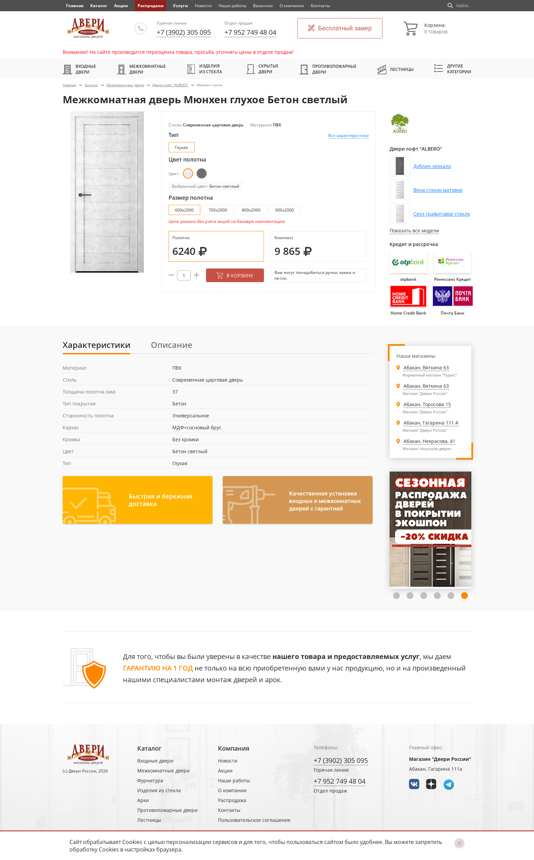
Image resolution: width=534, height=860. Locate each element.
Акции (121, 6)
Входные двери (79, 69)
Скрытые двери (262, 68)
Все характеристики (348, 135)
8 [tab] (464, 595)
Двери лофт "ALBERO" (170, 84)
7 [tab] (450, 595)
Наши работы (232, 6)
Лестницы (395, 69)
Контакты (320, 6)
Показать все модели (414, 230)
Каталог (98, 6)
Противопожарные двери (328, 69)
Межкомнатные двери (141, 69)
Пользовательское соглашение (254, 820)
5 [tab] (423, 595)
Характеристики (96, 344)
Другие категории (452, 68)
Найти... (459, 6)
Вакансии (263, 6)
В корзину (234, 275)
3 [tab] (396, 595)
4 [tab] (410, 595)
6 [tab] (437, 595)
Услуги (180, 6)
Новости (203, 6)
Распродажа (150, 6)
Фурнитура (150, 780)
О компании (292, 6)
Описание (171, 344)
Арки (143, 800)
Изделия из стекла (204, 68)
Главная (69, 84)
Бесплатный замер (340, 28)
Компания (233, 748)
